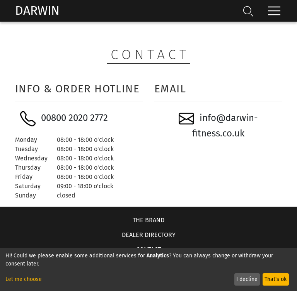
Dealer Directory (149, 234)
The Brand (148, 220)
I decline (247, 279)
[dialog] (148, 269)
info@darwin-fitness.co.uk (218, 125)
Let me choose (23, 279)
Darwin (37, 10)
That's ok (276, 279)
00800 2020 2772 (64, 118)
